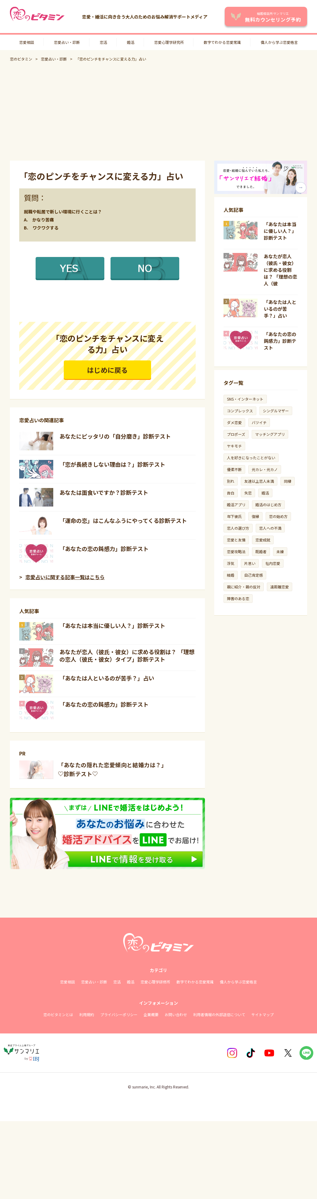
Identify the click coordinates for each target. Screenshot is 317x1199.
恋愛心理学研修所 (155, 981)
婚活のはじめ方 (268, 504)
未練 (280, 551)
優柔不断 (234, 469)
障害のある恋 (238, 598)
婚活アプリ (236, 504)
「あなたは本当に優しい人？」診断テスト (112, 625)
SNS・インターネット (245, 399)
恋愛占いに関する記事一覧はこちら (65, 577)
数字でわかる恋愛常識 (222, 42)
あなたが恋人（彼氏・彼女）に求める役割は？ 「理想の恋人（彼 (280, 270)
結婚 (230, 575)
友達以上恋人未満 (259, 481)
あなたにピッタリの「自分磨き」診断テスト (115, 436)
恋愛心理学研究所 (169, 42)
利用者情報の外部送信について (219, 1014)
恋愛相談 (26, 42)
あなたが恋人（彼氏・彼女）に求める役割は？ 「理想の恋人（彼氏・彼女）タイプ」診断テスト (126, 655)
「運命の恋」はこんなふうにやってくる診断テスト (123, 520)
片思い (249, 563)
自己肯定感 (253, 575)
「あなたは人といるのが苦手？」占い (106, 678)
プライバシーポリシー (118, 1014)
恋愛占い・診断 (67, 42)
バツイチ (259, 422)
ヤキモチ (234, 445)
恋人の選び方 (238, 528)
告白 (230, 492)
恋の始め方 (278, 516)
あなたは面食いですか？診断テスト (103, 492)
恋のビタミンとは (58, 1014)
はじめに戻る (107, 370)
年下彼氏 (234, 516)
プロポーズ (236, 434)
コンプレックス (240, 410)
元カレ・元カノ (265, 469)
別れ (230, 481)
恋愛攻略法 (236, 551)
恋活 (103, 42)
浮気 (230, 563)
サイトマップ (262, 1014)
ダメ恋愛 (234, 422)
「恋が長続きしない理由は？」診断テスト (112, 464)
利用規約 (86, 1014)
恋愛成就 (262, 539)
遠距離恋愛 (279, 586)
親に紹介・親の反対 (243, 586)
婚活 (130, 42)
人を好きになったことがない (251, 457)
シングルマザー (276, 410)
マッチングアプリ (270, 434)
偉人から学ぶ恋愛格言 (279, 42)
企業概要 (151, 1014)
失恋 (248, 492)
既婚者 (261, 551)
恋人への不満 (270, 528)
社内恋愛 (272, 563)
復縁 (255, 516)
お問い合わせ (176, 1014)
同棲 (287, 481)
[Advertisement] (158, 111)
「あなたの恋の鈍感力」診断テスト (104, 549)
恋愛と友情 (236, 539)
